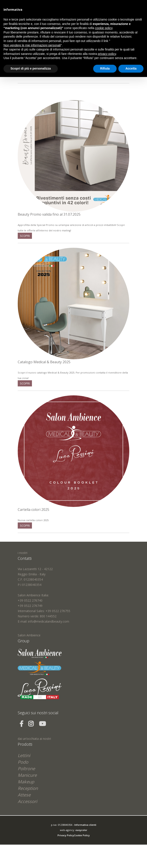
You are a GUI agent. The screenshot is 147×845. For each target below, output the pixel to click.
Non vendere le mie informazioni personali (32, 45)
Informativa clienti (85, 824)
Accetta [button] (130, 68)
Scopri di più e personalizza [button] (30, 68)
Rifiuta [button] (105, 68)
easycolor (81, 830)
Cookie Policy (82, 835)
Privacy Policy (66, 835)
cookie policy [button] (103, 28)
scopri (25, 236)
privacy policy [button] (107, 54)
